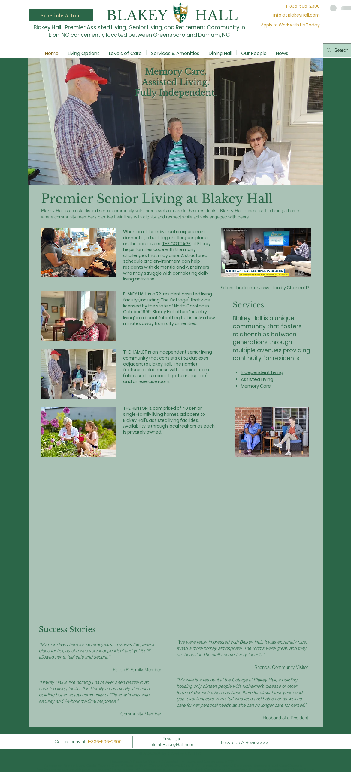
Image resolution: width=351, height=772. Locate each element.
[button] (61, 15)
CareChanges (290, 766)
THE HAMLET (135, 352)
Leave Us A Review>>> (245, 742)
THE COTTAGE (176, 244)
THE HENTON (135, 408)
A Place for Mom (142, 761)
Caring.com (213, 761)
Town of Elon (108, 766)
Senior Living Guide (80, 766)
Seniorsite (262, 766)
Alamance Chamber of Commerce (224, 766)
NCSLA (231, 761)
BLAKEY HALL (135, 294)
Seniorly (155, 766)
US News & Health (179, 766)
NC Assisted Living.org (176, 761)
